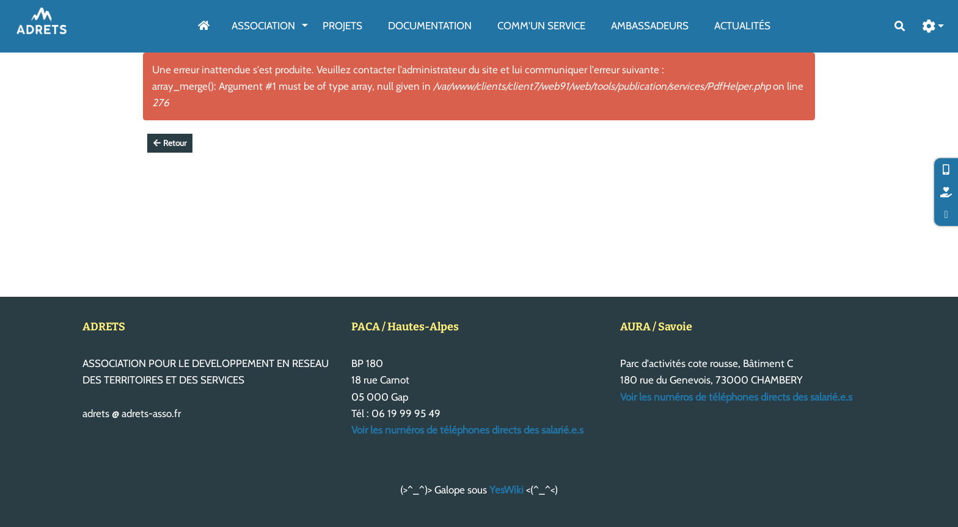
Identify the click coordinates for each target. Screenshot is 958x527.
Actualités (742, 26)
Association (263, 26)
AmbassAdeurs (650, 26)
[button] (933, 26)
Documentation (430, 26)
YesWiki (506, 490)
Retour (170, 143)
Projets (342, 26)
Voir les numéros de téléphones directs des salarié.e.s (467, 430)
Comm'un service (541, 26)
